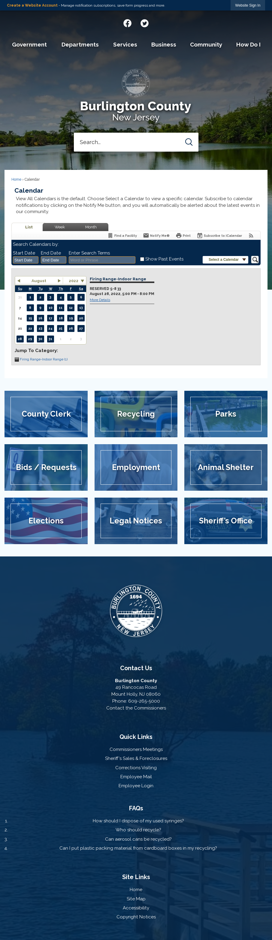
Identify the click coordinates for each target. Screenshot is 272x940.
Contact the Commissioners (136, 708)
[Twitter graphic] (145, 22)
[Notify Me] (156, 235)
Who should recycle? (138, 830)
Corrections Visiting (136, 767)
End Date (51, 253)
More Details (100, 300)
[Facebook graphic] (127, 22)
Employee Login (136, 785)
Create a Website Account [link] (32, 5)
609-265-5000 (144, 701)
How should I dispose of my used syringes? (138, 821)
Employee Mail (136, 776)
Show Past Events (164, 259)
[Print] (183, 235)
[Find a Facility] (122, 235)
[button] (189, 142)
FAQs (136, 808)
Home (16, 179)
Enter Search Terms (89, 253)
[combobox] (25, 260)
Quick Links (136, 736)
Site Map (136, 899)
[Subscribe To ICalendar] (219, 235)
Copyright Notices (136, 917)
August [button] (39, 280)
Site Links (136, 877)
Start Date (24, 253)
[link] (248, 5)
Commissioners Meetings (136, 749)
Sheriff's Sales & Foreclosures (136, 758)
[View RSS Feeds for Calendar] (251, 235)
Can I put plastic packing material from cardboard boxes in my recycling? (138, 848)
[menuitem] (29, 45)
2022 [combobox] (73, 280)
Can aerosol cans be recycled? (138, 839)
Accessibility (136, 908)
